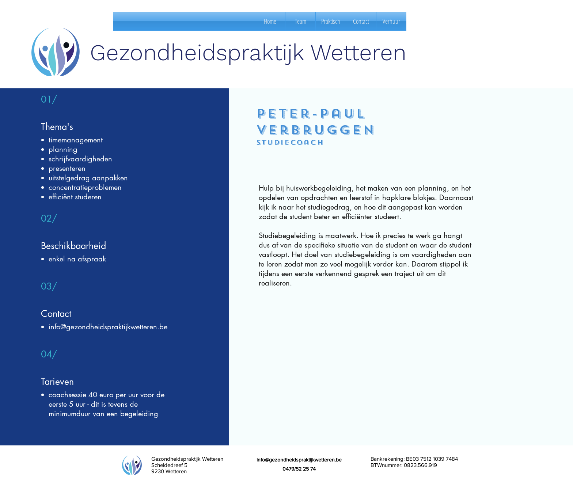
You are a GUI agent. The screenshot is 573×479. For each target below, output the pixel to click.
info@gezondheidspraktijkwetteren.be (108, 327)
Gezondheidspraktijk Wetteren (248, 52)
